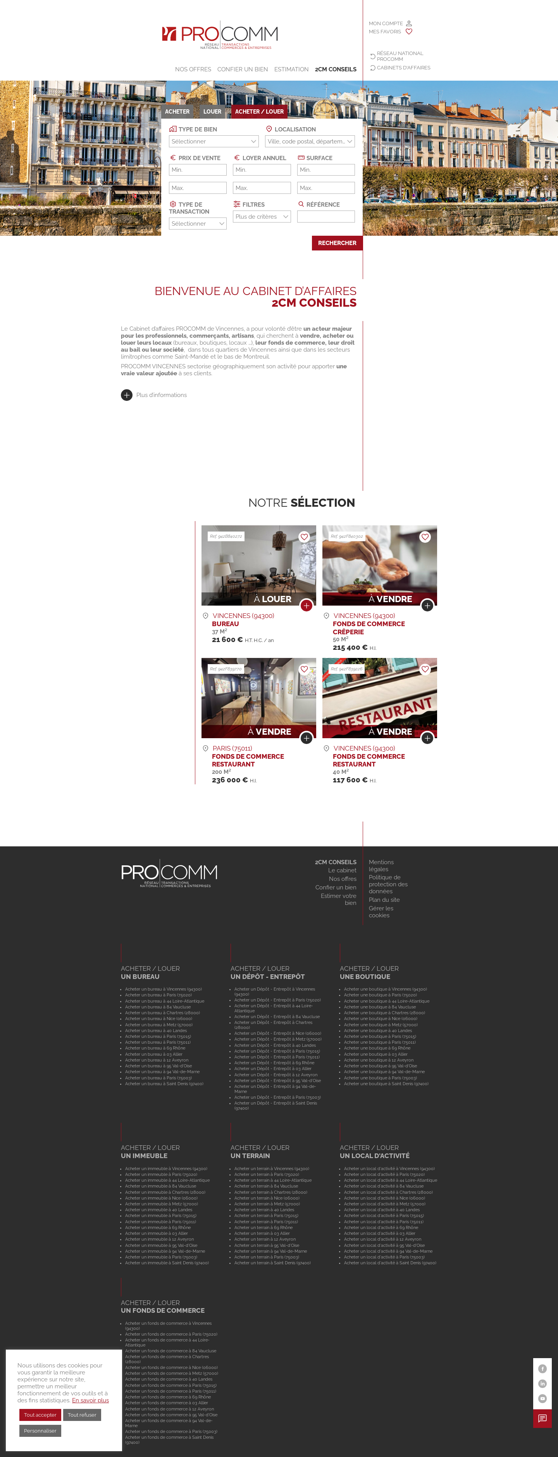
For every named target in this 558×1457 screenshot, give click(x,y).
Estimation (291, 69)
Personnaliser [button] (40, 1431)
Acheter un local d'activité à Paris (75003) (384, 1257)
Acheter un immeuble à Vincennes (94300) (166, 1168)
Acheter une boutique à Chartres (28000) (384, 1012)
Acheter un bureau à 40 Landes (156, 1030)
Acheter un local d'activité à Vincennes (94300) (389, 1168)
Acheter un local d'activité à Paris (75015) (384, 1215)
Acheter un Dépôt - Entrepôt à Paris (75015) (277, 1051)
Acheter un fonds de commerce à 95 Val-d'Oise (171, 1414)
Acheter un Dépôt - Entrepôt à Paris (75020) (277, 1000)
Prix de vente (194, 158)
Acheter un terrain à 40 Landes (264, 1209)
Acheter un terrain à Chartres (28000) (270, 1192)
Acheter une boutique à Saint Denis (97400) (386, 1083)
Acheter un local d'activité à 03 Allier (379, 1233)
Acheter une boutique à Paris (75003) (380, 1077)
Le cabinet (342, 870)
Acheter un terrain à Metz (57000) (267, 1204)
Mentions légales (381, 866)
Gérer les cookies (381, 912)
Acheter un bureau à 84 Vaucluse (158, 1007)
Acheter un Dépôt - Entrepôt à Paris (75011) (277, 1057)
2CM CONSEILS (335, 69)
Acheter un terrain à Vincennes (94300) (271, 1168)
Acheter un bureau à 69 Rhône (155, 1048)
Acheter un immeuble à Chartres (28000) (165, 1192)
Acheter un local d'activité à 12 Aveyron (382, 1239)
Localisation (290, 129)
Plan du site (384, 899)
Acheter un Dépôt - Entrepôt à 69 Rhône (274, 1062)
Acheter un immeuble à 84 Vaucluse (160, 1186)
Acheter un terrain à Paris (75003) (266, 1257)
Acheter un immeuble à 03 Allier (156, 1233)
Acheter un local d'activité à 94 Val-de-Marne (388, 1251)
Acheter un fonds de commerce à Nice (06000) (171, 1367)
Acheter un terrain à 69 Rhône (263, 1227)
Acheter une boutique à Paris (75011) (380, 1042)
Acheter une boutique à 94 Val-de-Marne (384, 1071)
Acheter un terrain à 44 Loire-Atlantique (273, 1180)
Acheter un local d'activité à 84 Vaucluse (384, 1186)
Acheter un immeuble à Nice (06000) (161, 1198)
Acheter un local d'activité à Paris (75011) (384, 1221)
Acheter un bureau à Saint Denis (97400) (164, 1083)
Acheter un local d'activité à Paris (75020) (384, 1174)
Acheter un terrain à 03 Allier (262, 1233)
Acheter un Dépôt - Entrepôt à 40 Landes (275, 1045)
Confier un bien (242, 69)
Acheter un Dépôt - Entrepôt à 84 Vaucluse (277, 1016)
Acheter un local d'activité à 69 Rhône (381, 1227)
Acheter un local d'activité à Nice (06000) (384, 1198)
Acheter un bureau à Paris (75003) (158, 1077)
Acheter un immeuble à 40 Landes (158, 1209)
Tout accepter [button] (40, 1415)
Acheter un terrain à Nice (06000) (267, 1198)
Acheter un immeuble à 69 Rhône (158, 1227)
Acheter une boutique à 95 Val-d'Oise (380, 1065)
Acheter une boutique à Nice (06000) (380, 1018)
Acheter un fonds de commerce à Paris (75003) (171, 1431)
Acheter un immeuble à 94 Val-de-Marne (165, 1251)
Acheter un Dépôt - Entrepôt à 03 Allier (273, 1068)
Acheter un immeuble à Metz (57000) (161, 1204)
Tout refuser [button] (82, 1415)
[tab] (154, 395)
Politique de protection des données (388, 884)
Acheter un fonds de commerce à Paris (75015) (171, 1385)
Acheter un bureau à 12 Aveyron (156, 1060)
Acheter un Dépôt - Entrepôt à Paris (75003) (277, 1097)
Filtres (249, 204)
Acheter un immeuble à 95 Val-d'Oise (161, 1245)
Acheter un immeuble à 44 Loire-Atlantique (167, 1180)
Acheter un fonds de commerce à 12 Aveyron (169, 1409)
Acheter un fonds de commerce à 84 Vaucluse (170, 1350)
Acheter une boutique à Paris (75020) (380, 995)
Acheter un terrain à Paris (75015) (266, 1215)
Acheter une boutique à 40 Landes (378, 1030)
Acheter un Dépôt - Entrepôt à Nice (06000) (277, 1033)
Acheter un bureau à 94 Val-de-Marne (162, 1071)
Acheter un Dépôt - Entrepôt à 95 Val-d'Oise (277, 1080)
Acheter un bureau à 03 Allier (154, 1054)
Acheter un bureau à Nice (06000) (158, 1018)
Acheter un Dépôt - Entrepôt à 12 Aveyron (275, 1074)
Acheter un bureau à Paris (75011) (158, 1042)
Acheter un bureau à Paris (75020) (158, 995)
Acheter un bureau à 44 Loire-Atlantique (164, 1001)
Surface (315, 158)
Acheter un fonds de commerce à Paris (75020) (171, 1334)
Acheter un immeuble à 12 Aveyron (159, 1239)
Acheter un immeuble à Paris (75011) (160, 1221)
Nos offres (193, 69)
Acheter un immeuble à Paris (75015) (160, 1215)
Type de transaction (189, 207)
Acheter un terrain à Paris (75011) (266, 1221)
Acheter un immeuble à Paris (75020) (161, 1174)
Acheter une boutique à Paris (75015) (380, 1036)
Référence (318, 204)
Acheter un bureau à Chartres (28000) (162, 1012)
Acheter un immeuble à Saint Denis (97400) (167, 1262)
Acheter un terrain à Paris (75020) (266, 1174)
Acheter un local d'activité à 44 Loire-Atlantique (390, 1180)
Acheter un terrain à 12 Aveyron (265, 1239)
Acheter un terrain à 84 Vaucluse (266, 1186)
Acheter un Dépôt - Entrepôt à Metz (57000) (278, 1039)
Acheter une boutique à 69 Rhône (377, 1048)
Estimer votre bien (338, 899)
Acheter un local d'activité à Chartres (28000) (388, 1192)
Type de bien (193, 129)
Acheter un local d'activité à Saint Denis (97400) (390, 1262)
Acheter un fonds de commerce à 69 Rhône (168, 1397)
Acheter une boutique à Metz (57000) (381, 1024)
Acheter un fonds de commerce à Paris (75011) (170, 1391)
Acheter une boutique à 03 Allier (376, 1054)
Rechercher (337, 243)
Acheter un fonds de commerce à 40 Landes (168, 1379)
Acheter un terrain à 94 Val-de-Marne (270, 1251)
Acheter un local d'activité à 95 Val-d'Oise (384, 1245)
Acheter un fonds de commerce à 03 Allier (166, 1402)
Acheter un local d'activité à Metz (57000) (384, 1204)
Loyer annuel (259, 158)
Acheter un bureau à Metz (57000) (159, 1024)
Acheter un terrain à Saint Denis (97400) (272, 1262)
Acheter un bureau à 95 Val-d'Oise (158, 1065)
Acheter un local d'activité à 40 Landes (382, 1209)
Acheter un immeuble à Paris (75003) (161, 1257)
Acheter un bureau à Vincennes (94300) (163, 989)
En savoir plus (90, 1400)
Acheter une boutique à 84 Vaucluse (380, 1007)
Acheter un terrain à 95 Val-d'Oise (266, 1245)
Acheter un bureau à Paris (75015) (158, 1036)
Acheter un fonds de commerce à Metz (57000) (171, 1373)
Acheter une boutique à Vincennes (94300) (385, 989)
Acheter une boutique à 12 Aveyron (378, 1060)
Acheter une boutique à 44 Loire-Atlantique (386, 1001)
